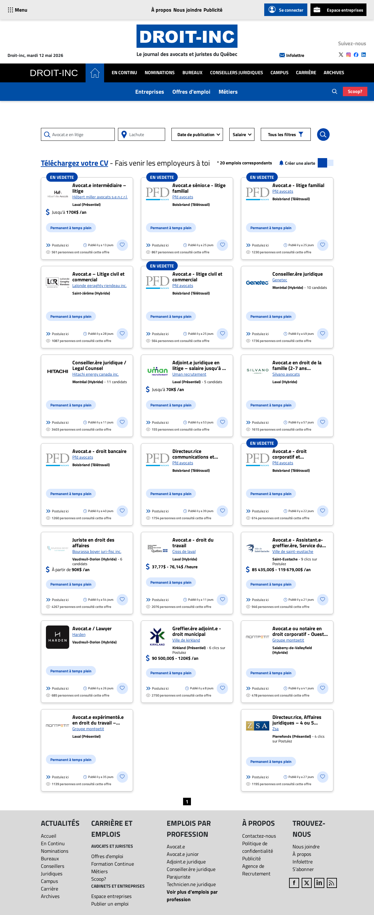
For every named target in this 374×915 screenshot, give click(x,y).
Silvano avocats (286, 374)
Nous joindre (187, 10)
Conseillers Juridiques (236, 72)
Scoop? (355, 91)
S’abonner (303, 869)
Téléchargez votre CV (74, 162)
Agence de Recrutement (256, 869)
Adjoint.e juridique (186, 861)
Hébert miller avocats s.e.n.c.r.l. (100, 197)
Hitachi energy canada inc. (95, 374)
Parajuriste (178, 876)
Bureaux (192, 72)
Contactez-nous (259, 836)
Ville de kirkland (186, 640)
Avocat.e (176, 846)
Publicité (213, 10)
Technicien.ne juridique (191, 884)
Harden (79, 634)
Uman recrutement (189, 374)
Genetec (279, 280)
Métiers (228, 91)
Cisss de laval (184, 551)
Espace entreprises (338, 9)
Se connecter (285, 9)
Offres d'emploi (191, 91)
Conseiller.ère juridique (191, 869)
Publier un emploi (110, 903)
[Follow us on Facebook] (356, 54)
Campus (279, 72)
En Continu (124, 72)
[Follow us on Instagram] (348, 54)
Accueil (48, 836)
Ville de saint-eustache (292, 551)
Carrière (306, 72)
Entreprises (149, 91)
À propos (161, 10)
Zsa (275, 728)
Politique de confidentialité (257, 847)
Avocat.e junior (183, 854)
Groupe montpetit (288, 640)
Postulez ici (57, 245)
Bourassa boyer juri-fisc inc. (96, 551)
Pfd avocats (182, 197)
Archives (334, 72)
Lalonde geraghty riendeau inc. (99, 285)
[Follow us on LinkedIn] (363, 54)
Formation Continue (112, 864)
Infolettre (291, 55)
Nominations (160, 72)
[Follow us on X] (341, 54)
